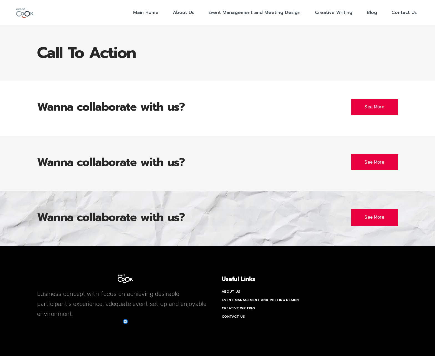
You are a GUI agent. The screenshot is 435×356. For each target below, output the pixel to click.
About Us (231, 291)
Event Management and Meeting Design (260, 299)
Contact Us (233, 316)
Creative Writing (238, 308)
